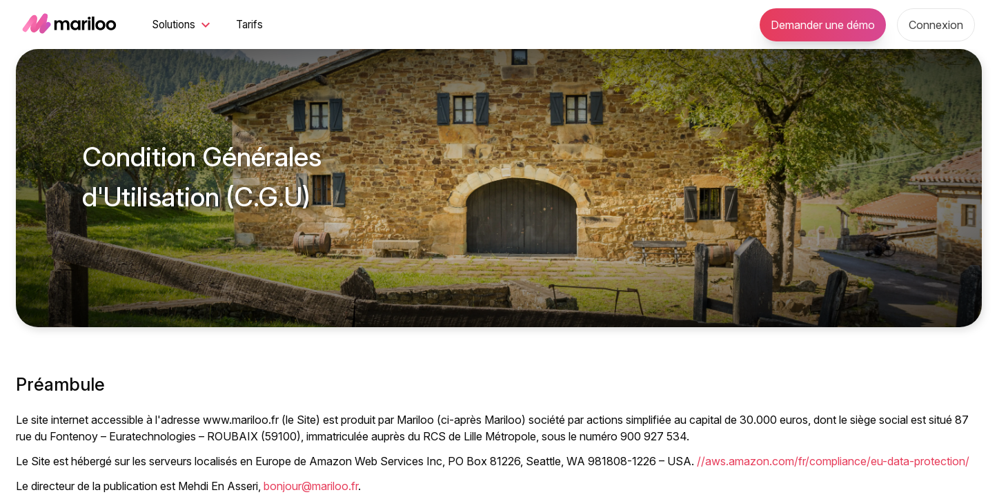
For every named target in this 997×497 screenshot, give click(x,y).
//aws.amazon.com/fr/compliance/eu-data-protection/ (833, 461)
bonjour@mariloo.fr (311, 486)
